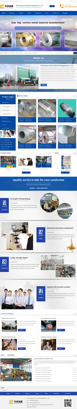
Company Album (6, 153)
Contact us (75, 1)
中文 (52, 6)
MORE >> (22, 330)
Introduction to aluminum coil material (42, 367)
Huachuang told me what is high (48, 318)
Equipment (38, 13)
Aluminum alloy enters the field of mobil (43, 358)
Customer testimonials (7, 313)
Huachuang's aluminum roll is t (9, 337)
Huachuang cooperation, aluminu (48, 337)
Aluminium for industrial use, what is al (42, 380)
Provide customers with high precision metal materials (38, 59)
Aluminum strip (11, 52)
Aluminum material (19, 52)
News (47, 13)
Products (21, 13)
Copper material (27, 52)
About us (71, 1)
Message (65, 13)
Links (2, 388)
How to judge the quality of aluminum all (42, 372)
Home (3, 13)
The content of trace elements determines (43, 374)
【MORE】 (36, 364)
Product (17, 393)
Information (10, 355)
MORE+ (43, 84)
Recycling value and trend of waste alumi (43, 378)
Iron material (34, 52)
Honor (29, 13)
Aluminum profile (7, 113)
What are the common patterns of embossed (43, 370)
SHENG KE (4, 390)
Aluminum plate (6, 110)
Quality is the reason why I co (8, 318)
